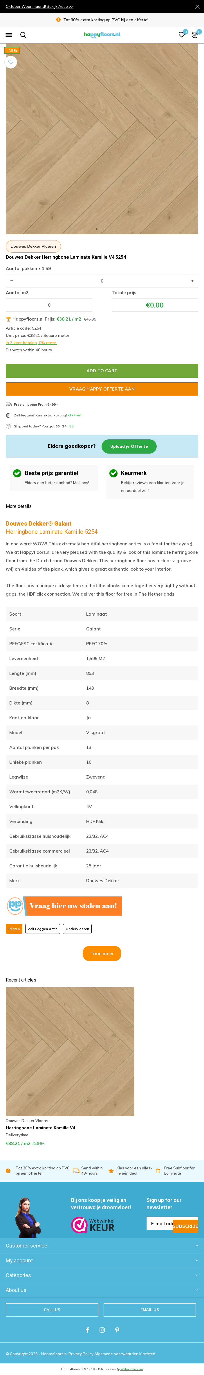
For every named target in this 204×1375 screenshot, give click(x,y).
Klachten (147, 1353)
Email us (149, 1309)
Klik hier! (74, 415)
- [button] (11, 280)
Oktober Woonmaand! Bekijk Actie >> (39, 6)
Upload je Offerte (129, 446)
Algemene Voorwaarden (116, 1353)
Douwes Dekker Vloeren (33, 246)
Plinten (14, 929)
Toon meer (102, 953)
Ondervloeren (77, 929)
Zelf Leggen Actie (42, 929)
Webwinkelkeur (131, 1369)
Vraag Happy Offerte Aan (102, 389)
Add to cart (102, 370)
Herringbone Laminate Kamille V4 (40, 1127)
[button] (8, 35)
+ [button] (192, 280)
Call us (52, 1309)
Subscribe (185, 1226)
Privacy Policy (81, 1353)
